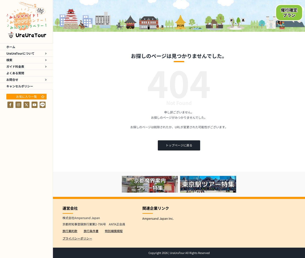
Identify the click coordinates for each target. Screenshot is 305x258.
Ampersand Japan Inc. (158, 218)
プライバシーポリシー (77, 238)
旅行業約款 (69, 231)
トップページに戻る (179, 145)
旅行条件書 (91, 231)
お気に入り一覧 (30, 96)
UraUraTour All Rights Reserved (190, 253)
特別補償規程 (114, 231)
